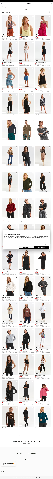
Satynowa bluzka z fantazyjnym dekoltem (9, 219)
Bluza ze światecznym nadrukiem (24, 323)
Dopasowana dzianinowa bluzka (7, 140)
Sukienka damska (22, 114)
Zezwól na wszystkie (41, 247)
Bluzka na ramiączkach (39, 36)
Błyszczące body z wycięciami (23, 401)
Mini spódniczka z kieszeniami (7, 62)
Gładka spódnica (21, 62)
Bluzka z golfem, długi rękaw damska (41, 166)
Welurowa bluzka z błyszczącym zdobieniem (42, 219)
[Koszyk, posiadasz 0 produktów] (52, 3)
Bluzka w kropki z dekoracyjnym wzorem (25, 219)
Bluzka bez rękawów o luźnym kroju (24, 36)
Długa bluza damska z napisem (40, 271)
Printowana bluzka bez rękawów (40, 375)
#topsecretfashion (26, 443)
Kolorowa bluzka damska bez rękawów (8, 36)
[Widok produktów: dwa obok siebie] (47, 12)
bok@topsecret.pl (32, 453)
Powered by (36, 477)
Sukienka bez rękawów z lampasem (40, 62)
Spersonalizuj (26, 247)
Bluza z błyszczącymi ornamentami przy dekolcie (10, 349)
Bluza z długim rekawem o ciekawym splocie (26, 297)
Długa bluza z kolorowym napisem (7, 323)
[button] (26, 469)
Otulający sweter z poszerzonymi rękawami (42, 401)
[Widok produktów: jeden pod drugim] (50, 12)
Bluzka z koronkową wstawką (23, 271)
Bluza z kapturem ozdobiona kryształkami (41, 323)
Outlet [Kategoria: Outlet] (26, 9)
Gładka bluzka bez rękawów (39, 88)
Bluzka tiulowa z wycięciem (6, 427)
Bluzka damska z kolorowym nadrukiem (41, 349)
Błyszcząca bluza (38, 297)
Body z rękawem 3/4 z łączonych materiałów (26, 166)
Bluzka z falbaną (5, 271)
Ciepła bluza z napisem (6, 297)
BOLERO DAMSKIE (37, 114)
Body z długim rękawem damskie (7, 401)
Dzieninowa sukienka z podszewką (7, 88)
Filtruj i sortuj (6, 12)
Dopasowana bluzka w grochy (40, 140)
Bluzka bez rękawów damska (7, 375)
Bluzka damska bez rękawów (23, 375)
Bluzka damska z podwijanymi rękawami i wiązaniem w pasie (26, 140)
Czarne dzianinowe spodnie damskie (8, 114)
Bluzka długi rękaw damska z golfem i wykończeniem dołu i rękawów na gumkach (10, 166)
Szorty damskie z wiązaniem (23, 88)
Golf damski (21, 427)
